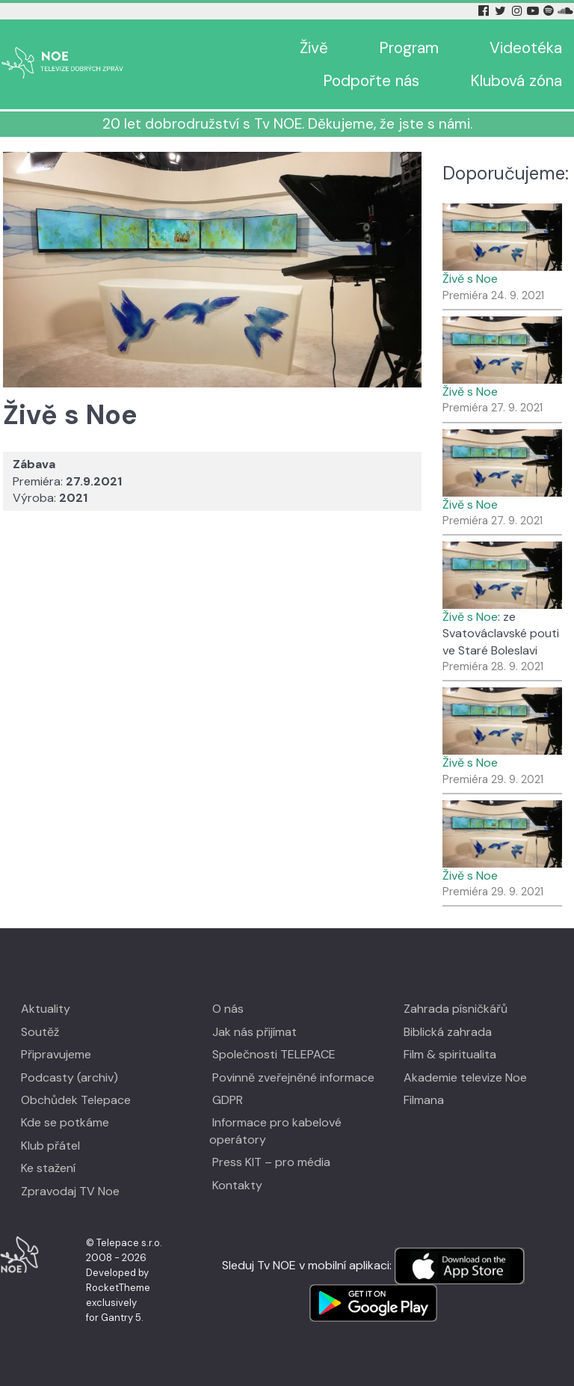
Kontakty (237, 1185)
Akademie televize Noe (465, 1077)
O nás (228, 1008)
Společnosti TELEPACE (274, 1054)
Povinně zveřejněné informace (293, 1077)
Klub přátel (50, 1145)
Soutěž (40, 1032)
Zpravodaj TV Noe (70, 1191)
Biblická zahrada (448, 1032)
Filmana (424, 1100)
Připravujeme (56, 1054)
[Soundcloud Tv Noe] (565, 11)
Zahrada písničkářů (455, 1008)
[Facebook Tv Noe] (485, 11)
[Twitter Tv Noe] (501, 11)
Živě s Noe (470, 278)
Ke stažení (48, 1168)
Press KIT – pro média (271, 1162)
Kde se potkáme (65, 1122)
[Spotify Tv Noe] (550, 11)
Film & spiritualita (450, 1054)
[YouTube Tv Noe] (534, 11)
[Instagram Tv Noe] (519, 11)
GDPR (227, 1100)
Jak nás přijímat (254, 1032)
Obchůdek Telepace (76, 1100)
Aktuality (45, 1008)
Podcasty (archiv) (69, 1077)
